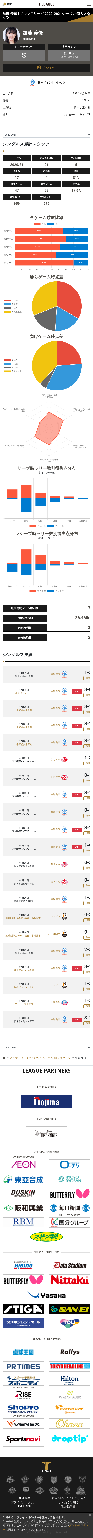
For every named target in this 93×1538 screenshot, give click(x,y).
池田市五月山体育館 (24, 970)
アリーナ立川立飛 (24, 1004)
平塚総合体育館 (24, 710)
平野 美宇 (55, 777)
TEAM (9, 4)
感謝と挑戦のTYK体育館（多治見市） (24, 918)
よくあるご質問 (68, 1502)
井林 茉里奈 (54, 934)
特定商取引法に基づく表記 (68, 1498)
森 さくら (55, 759)
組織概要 (24, 1498)
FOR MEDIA (25, 1506)
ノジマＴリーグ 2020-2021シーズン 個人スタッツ (40, 1058)
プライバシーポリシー (24, 1502)
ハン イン (55, 916)
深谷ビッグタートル (24, 987)
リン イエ (55, 985)
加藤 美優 (55, 674)
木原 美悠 (55, 1002)
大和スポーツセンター (24, 693)
